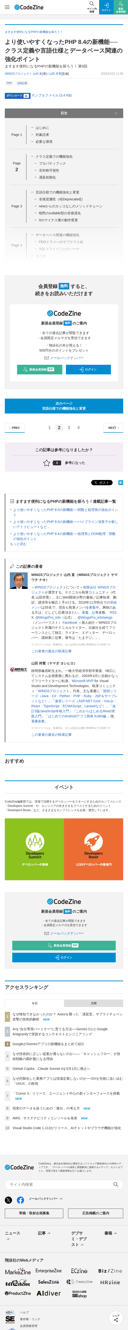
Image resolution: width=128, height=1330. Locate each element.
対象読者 (42, 135)
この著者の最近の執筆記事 (51, 651)
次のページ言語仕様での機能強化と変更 (64, 405)
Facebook (70, 622)
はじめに (42, 128)
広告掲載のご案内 (95, 1213)
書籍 (111, 1233)
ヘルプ (24, 1312)
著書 (85, 612)
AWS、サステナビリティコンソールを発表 (45, 1118)
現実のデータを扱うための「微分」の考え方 (46, 1108)
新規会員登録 (38, 369)
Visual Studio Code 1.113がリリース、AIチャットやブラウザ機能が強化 (67, 1128)
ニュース (12, 1236)
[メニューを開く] (7, 7)
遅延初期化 (47, 177)
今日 (35, 1003)
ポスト (101, 482)
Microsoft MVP (83, 681)
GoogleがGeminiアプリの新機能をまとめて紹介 (49, 1044)
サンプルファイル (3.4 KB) (52, 95)
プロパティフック (52, 163)
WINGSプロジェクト (50, 587)
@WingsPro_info (48, 617)
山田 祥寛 (55, 73)
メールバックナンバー (64, 358)
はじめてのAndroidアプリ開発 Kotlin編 (77, 716)
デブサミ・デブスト (79, 1239)
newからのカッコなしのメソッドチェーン (70, 206)
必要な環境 (44, 142)
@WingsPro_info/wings (94, 617)
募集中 (94, 607)
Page (16, 135)
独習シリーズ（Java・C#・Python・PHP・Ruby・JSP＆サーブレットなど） (74, 696)
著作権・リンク (30, 1319)
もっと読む (18, 544)
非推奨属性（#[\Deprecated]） (62, 199)
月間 (93, 1003)
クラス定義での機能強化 (54, 156)
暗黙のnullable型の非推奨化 (60, 213)
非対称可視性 (49, 170)
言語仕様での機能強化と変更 (57, 192)
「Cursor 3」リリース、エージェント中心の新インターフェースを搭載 (66, 1093)
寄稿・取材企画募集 (34, 1213)
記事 (95, 612)
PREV (14, 428)
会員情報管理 (28, 1326)
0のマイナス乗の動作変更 (58, 220)
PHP (9, 83)
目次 (89, 113)
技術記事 (22, 83)
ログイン (87, 369)
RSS (113, 612)
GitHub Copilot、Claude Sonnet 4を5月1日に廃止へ (51, 1069)
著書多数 (38, 721)
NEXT (114, 428)
